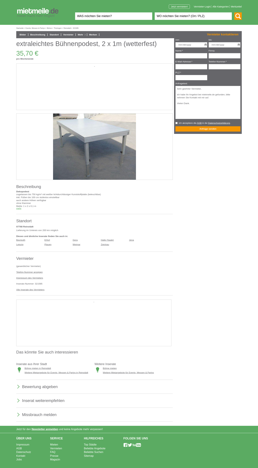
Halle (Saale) (107, 240)
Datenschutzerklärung (219, 123)
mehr (18, 208)
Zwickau (105, 244)
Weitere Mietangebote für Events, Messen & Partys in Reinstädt (56, 372)
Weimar (76, 244)
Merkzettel (236, 6)
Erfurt (47, 240)
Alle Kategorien (221, 6)
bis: (210, 40)
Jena (131, 240)
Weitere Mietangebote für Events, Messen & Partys (128, 372)
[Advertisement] (94, 90)
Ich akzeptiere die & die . (205, 123)
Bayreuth (20, 240)
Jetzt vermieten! (179, 6)
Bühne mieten (110, 368)
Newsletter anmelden (45, 429)
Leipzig (19, 244)
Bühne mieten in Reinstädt (38, 368)
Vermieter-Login (202, 6)
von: (177, 40)
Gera (75, 240)
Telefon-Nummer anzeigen (29, 272)
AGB (199, 123)
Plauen (47, 244)
